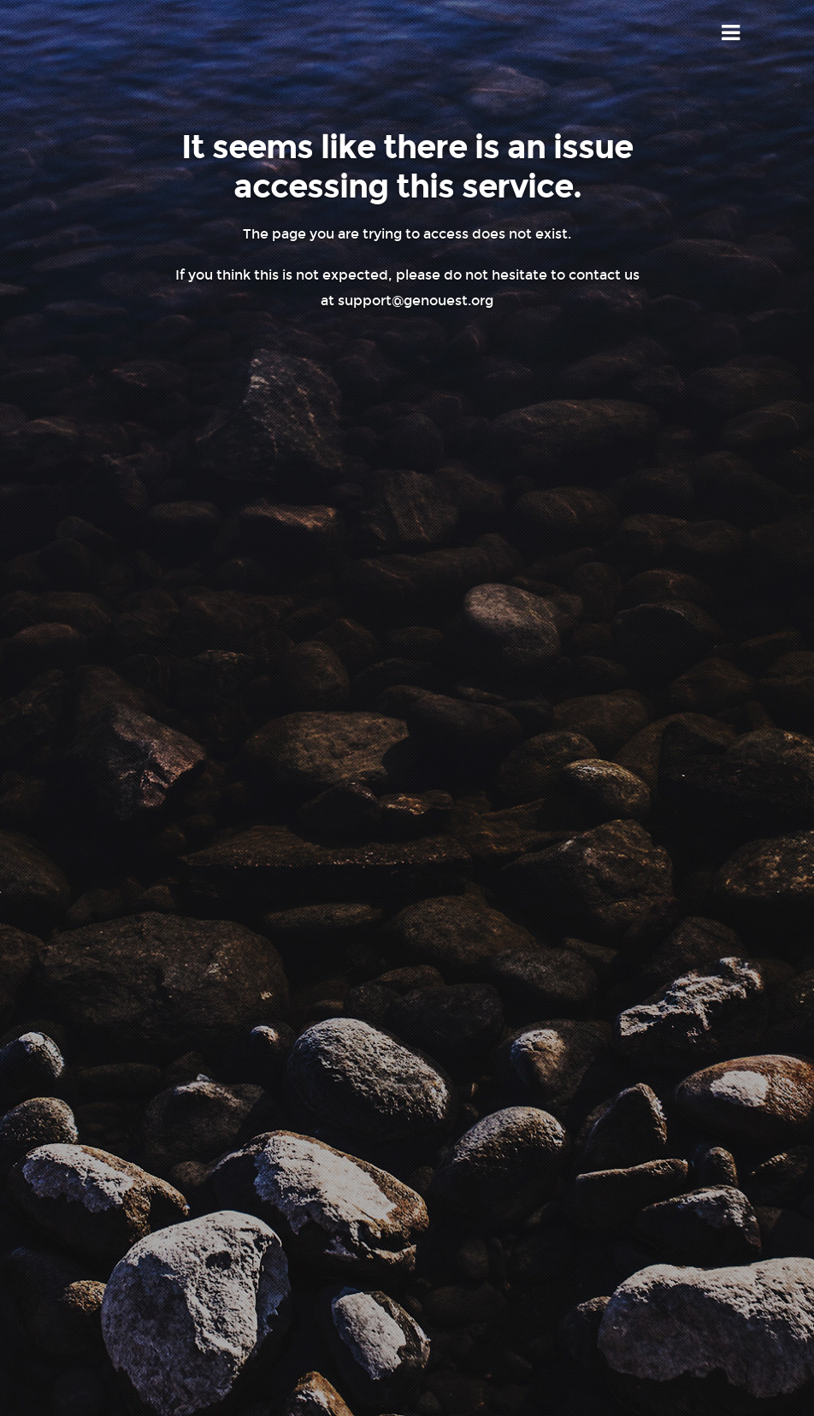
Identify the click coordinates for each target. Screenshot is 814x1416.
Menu (731, 33)
